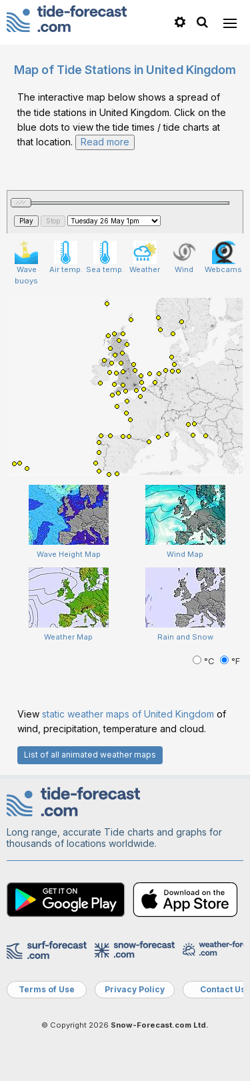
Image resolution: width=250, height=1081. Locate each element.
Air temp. (66, 257)
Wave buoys (26, 263)
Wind (184, 257)
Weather (144, 257)
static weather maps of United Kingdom (128, 714)
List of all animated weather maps (90, 755)
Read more (105, 141)
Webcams (223, 257)
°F (230, 661)
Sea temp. (105, 257)
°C (205, 661)
